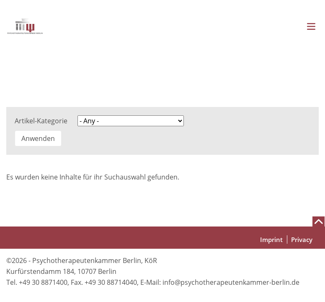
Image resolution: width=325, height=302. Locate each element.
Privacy (301, 239)
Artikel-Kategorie (41, 120)
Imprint (271, 239)
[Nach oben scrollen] (318, 221)
